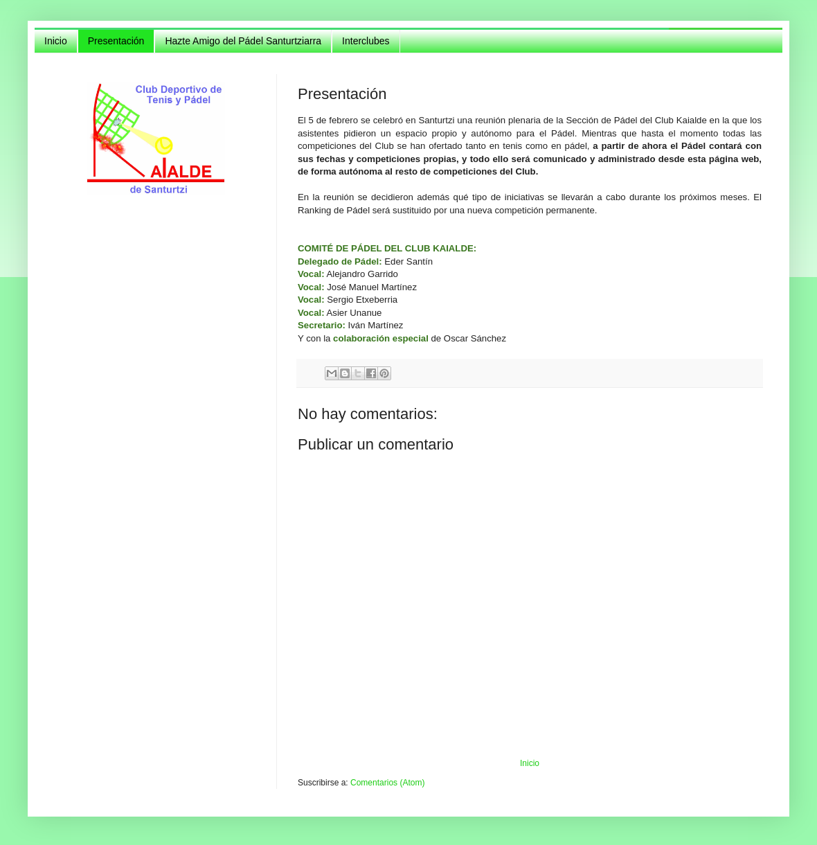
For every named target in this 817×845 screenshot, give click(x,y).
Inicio (55, 40)
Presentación (116, 40)
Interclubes (365, 40)
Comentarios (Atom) (387, 783)
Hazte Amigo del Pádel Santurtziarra (243, 40)
